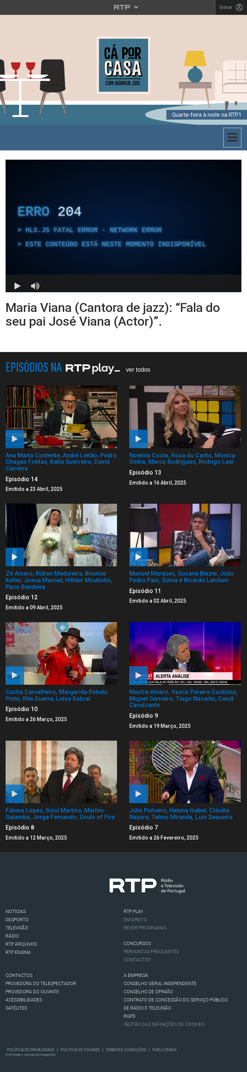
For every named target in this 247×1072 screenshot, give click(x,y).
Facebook (14, 887)
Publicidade (164, 1050)
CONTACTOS (19, 975)
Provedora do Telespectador (41, 983)
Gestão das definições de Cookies (164, 1024)
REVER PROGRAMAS (145, 928)
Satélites (16, 1008)
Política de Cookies (80, 1050)
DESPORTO (17, 919)
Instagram (56, 887)
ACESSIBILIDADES (24, 1000)
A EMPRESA (136, 975)
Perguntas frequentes (151, 951)
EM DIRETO (135, 919)
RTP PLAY (133, 911)
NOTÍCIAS (16, 911)
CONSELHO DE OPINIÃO (148, 991)
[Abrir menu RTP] (123, 7)
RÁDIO (12, 936)
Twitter (35, 887)
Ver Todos (138, 369)
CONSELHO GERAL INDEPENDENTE (160, 983)
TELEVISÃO (17, 928)
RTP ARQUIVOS (21, 944)
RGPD (130, 1016)
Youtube (77, 887)
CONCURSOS (137, 943)
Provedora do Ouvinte (32, 991)
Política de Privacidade (30, 1050)
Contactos (137, 959)
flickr (98, 887)
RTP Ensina (18, 952)
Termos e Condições (126, 1050)
